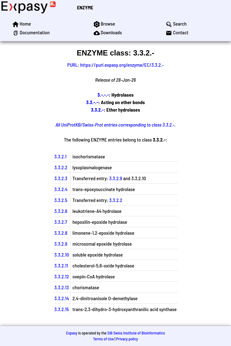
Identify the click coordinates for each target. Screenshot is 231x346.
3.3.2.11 (61, 265)
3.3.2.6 (60, 211)
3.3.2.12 (61, 276)
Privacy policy (127, 338)
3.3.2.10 (61, 254)
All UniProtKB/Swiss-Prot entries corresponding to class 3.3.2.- (114, 124)
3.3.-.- (92, 102)
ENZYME (85, 7)
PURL (72, 65)
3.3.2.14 (61, 298)
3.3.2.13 (61, 287)
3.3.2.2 (60, 167)
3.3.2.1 (60, 156)
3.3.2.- (97, 110)
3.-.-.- (103, 95)
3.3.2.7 (60, 222)
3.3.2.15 (61, 309)
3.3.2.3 (60, 178)
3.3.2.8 (60, 233)
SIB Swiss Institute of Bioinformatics (136, 332)
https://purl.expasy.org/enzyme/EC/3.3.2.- (122, 65)
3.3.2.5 (60, 200)
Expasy (71, 332)
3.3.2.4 (60, 189)
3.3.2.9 (115, 178)
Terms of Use (103, 338)
